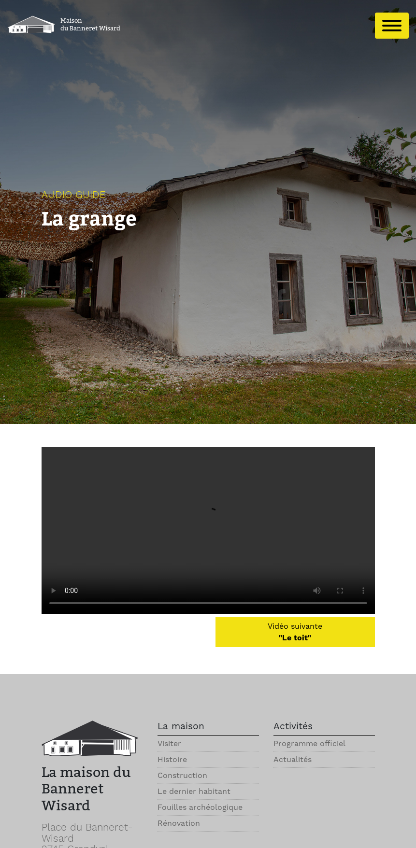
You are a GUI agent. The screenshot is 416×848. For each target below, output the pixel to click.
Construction (182, 775)
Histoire (172, 759)
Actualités (292, 759)
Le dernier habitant (194, 791)
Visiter (169, 743)
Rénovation (179, 823)
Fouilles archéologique (200, 807)
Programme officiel (309, 743)
